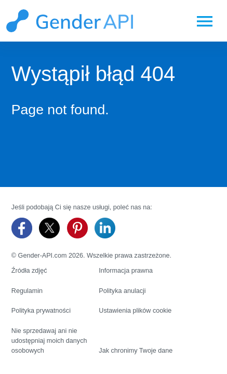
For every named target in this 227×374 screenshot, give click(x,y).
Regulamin (27, 291)
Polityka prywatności (41, 310)
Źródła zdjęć (29, 270)
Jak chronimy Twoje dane (135, 350)
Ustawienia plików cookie (135, 310)
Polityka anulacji (122, 291)
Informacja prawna (126, 270)
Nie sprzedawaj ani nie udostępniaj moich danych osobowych (49, 340)
